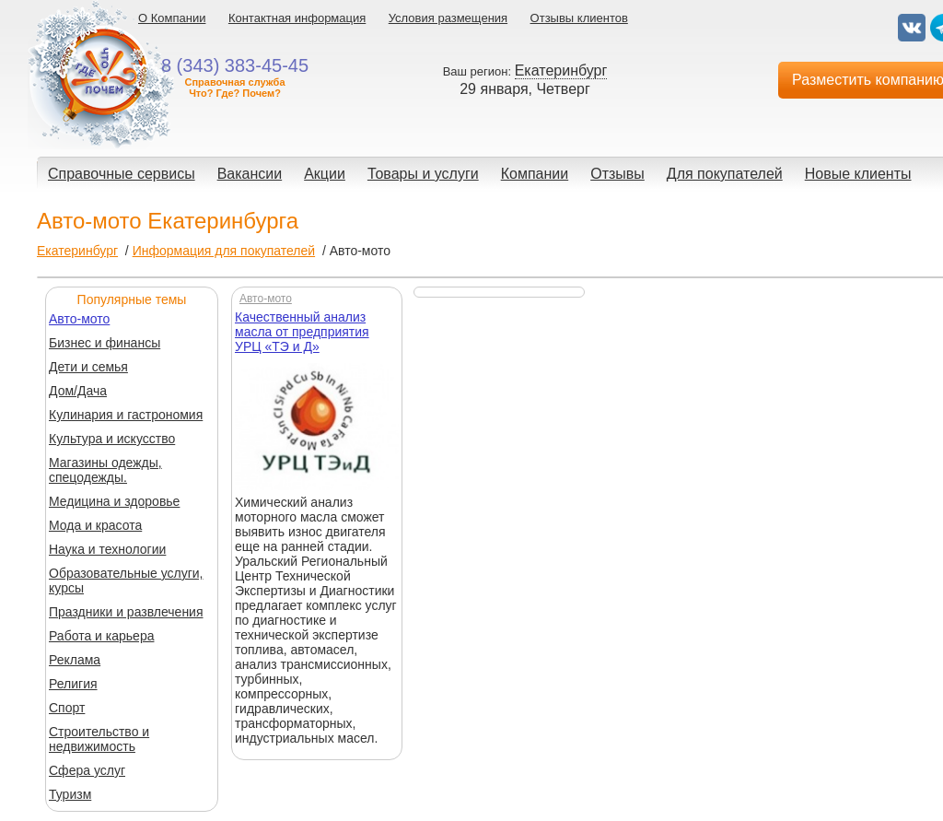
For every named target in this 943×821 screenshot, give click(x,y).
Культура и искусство (112, 438)
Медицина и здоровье (114, 501)
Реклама (74, 659)
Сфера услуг (87, 770)
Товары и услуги (423, 174)
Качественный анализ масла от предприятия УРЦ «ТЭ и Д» (302, 332)
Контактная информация (297, 18)
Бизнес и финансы (104, 342)
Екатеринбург (77, 250)
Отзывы (617, 174)
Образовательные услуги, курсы (126, 580)
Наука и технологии (107, 549)
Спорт (67, 707)
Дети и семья (88, 366)
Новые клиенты (858, 174)
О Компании (171, 18)
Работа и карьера (101, 635)
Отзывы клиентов (579, 18)
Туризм (70, 794)
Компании (535, 174)
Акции (324, 174)
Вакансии (250, 174)
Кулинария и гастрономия (126, 414)
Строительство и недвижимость (99, 739)
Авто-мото (79, 318)
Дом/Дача (78, 390)
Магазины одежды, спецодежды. (105, 470)
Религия (73, 683)
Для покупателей (725, 174)
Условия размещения (448, 18)
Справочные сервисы (121, 174)
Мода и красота (95, 525)
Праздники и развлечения (126, 611)
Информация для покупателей (224, 250)
